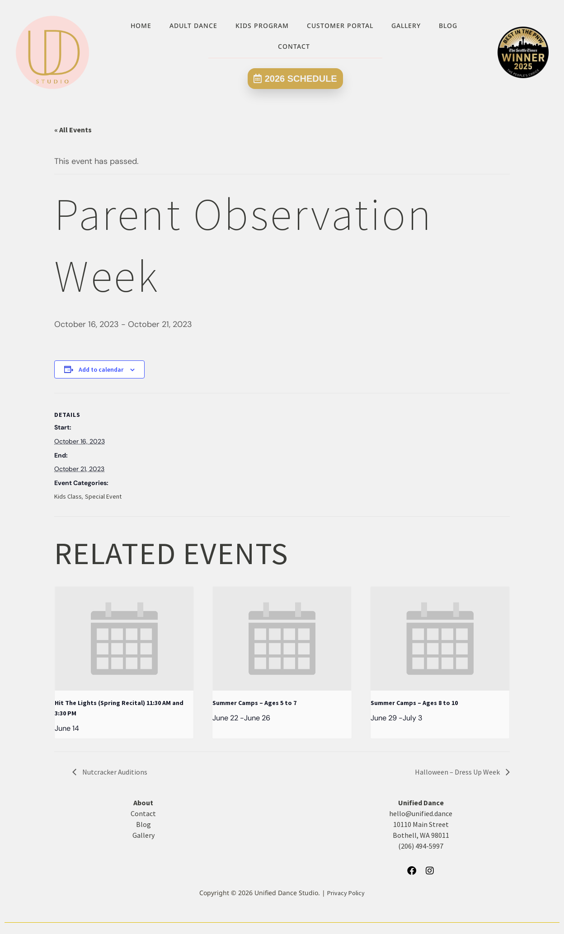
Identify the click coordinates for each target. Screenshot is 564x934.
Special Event (103, 496)
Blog (448, 25)
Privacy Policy (346, 893)
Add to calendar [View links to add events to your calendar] (101, 369)
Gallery (406, 25)
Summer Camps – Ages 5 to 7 (254, 703)
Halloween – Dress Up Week (458, 771)
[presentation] (124, 639)
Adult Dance (193, 25)
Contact (294, 46)
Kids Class (68, 496)
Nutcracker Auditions (114, 771)
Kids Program (262, 25)
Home (141, 25)
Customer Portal (340, 25)
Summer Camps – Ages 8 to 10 (414, 703)
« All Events (73, 129)
